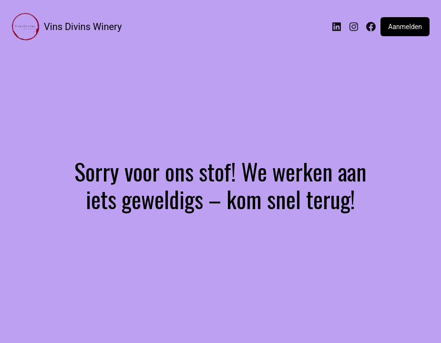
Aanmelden (405, 26)
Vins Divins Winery (83, 26)
